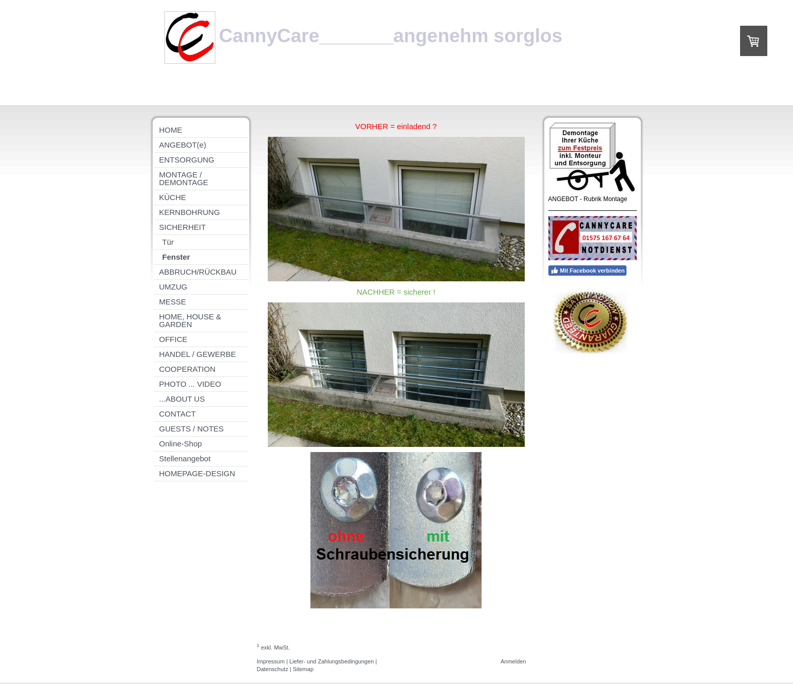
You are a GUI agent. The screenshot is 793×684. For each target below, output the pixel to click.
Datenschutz (272, 669)
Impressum (271, 661)
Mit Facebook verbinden (587, 270)
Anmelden (513, 661)
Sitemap (303, 669)
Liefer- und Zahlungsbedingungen (331, 661)
